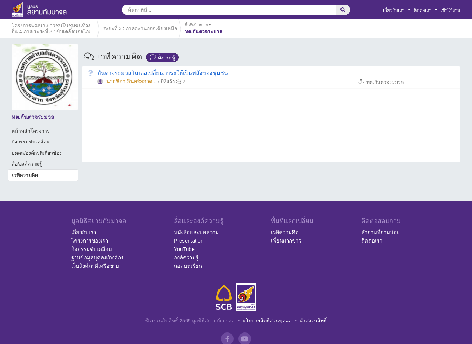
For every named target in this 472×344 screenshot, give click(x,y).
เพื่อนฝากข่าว (286, 241)
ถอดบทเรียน (188, 266)
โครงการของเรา (89, 241)
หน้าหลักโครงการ (31, 131)
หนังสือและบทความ (196, 232)
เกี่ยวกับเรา (393, 10)
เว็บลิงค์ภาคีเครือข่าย (95, 266)
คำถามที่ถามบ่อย (380, 232)
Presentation (188, 241)
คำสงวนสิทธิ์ (313, 320)
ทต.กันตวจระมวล (385, 82)
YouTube (184, 249)
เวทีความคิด (25, 175)
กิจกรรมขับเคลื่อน (31, 142)
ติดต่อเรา (422, 10)
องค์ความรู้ (186, 257)
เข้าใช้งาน (450, 10)
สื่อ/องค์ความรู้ (27, 164)
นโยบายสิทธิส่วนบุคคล (267, 320)
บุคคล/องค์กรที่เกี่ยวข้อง (37, 153)
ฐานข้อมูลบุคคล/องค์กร (97, 257)
